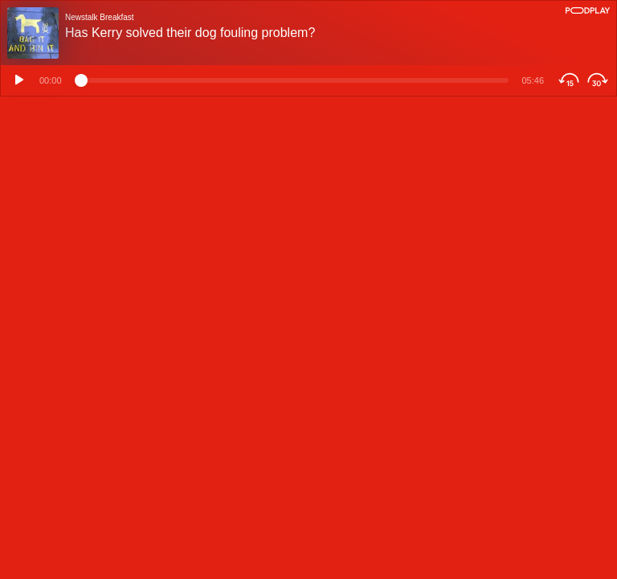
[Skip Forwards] (599, 80)
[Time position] (292, 80)
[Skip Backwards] (566, 80)
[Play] (17, 80)
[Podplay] (588, 10)
